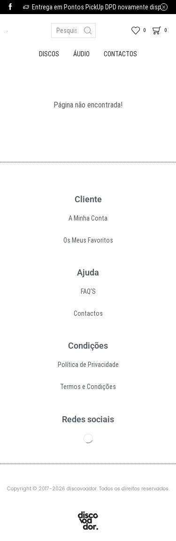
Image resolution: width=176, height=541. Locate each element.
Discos (49, 54)
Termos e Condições (88, 386)
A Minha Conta (88, 218)
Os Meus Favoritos (88, 240)
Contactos (120, 54)
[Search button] (88, 30)
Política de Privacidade (88, 364)
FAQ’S (88, 291)
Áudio (81, 54)
